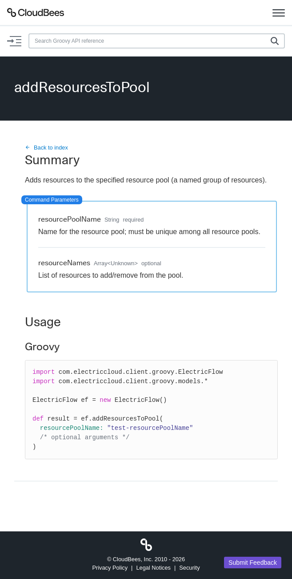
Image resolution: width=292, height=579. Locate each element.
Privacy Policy (110, 567)
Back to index (46, 147)
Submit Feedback (252, 562)
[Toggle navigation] (278, 12)
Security (189, 567)
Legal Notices (153, 567)
